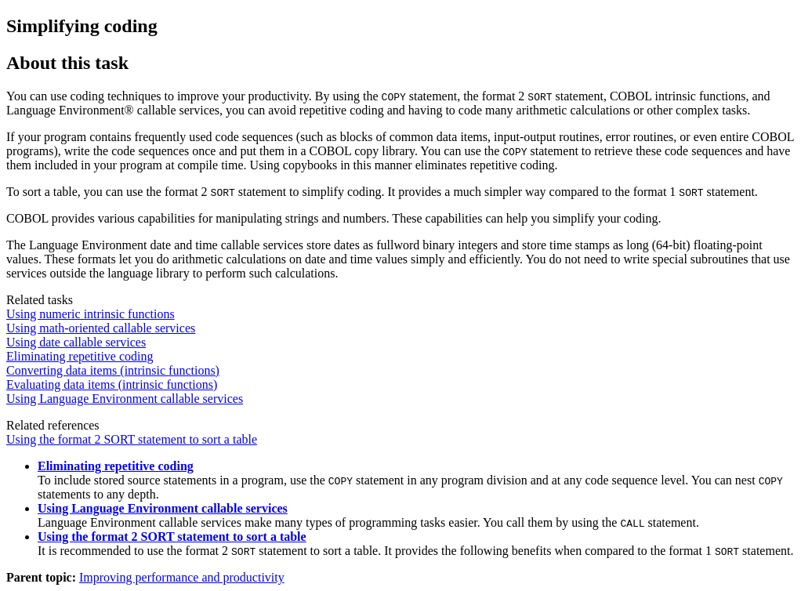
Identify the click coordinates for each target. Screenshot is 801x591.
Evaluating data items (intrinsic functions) (111, 384)
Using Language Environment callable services (124, 398)
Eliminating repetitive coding (80, 356)
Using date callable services (76, 342)
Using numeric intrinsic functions (90, 314)
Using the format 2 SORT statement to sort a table (131, 439)
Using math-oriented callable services (100, 328)
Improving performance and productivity (182, 577)
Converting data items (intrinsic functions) (112, 370)
